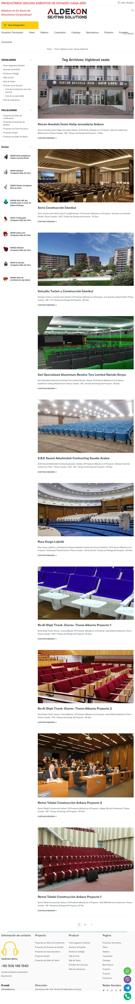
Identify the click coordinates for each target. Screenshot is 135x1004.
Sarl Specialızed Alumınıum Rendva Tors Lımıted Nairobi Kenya (82, 375)
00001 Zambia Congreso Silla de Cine (20, 171)
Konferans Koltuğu (11, 73)
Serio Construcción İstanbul (57, 208)
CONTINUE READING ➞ (47, 138)
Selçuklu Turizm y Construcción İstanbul (65, 291)
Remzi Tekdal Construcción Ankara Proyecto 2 (70, 803)
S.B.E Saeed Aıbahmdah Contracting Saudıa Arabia (74, 458)
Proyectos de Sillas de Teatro (15, 137)
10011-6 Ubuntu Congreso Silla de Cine (20, 263)
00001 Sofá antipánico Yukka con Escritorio (20, 157)
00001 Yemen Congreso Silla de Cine (21, 186)
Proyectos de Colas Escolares (15, 129)
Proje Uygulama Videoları (14, 65)
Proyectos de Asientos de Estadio (14, 123)
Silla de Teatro (9, 81)
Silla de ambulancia (11, 100)
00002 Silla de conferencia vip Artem (20, 278)
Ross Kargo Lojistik (51, 542)
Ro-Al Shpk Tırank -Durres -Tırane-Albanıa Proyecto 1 (74, 625)
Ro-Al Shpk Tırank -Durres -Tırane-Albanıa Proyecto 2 (75, 708)
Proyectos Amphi (10, 133)
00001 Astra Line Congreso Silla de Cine (20, 234)
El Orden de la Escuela (12, 85)
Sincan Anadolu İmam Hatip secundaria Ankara (71, 124)
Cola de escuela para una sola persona (18, 90)
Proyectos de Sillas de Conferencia (12, 117)
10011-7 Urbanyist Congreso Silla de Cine (20, 219)
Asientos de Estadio (11, 69)
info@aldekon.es (8, 989)
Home (49, 49)
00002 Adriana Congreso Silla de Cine (20, 248)
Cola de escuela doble (14, 96)
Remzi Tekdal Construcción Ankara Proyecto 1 (69, 897)
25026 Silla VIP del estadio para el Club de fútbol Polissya (20, 203)
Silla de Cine (8, 77)
